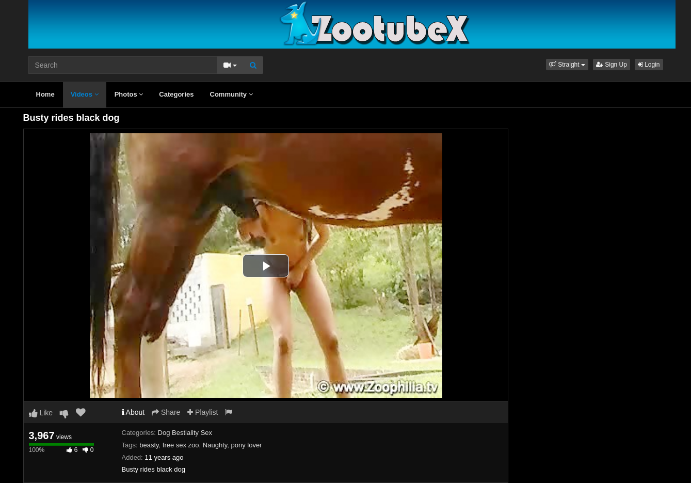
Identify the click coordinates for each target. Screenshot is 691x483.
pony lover (246, 445)
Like (41, 413)
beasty (148, 445)
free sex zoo (181, 445)
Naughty (215, 445)
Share (166, 412)
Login (649, 64)
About (133, 412)
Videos (85, 94)
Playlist (202, 412)
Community (231, 94)
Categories (176, 94)
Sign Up (611, 64)
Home (45, 94)
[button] (567, 64)
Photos (129, 94)
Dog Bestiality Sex (185, 433)
